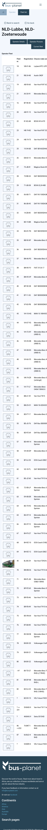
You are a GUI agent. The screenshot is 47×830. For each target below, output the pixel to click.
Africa (4, 804)
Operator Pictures (36, 42)
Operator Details (19, 42)
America (5, 807)
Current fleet (38, 47)
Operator (12, 12)
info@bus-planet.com (10, 791)
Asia (3, 809)
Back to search (11, 23)
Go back (29, 23)
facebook (13, 795)
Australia (5, 812)
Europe (4, 814)
